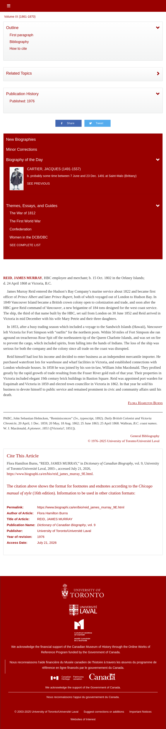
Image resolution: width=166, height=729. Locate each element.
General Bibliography (144, 436)
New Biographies (21, 139)
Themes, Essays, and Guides (31, 206)
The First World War (25, 221)
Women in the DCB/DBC (29, 237)
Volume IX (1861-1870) (20, 16)
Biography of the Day (24, 160)
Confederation (21, 229)
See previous (38, 183)
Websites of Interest (83, 719)
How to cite (18, 48)
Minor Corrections (21, 149)
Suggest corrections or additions (104, 711)
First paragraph (21, 35)
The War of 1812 (23, 213)
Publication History (22, 94)
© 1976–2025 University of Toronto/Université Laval (123, 441)
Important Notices (140, 711)
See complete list (25, 245)
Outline (12, 28)
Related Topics (19, 73)
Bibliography (19, 42)
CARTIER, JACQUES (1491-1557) (54, 169)
